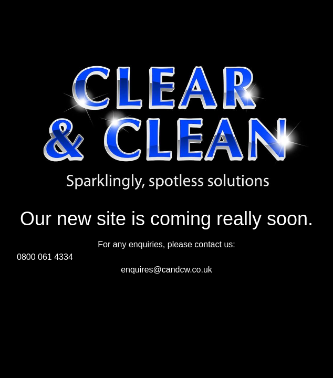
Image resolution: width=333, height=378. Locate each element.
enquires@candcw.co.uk (166, 269)
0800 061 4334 (45, 257)
